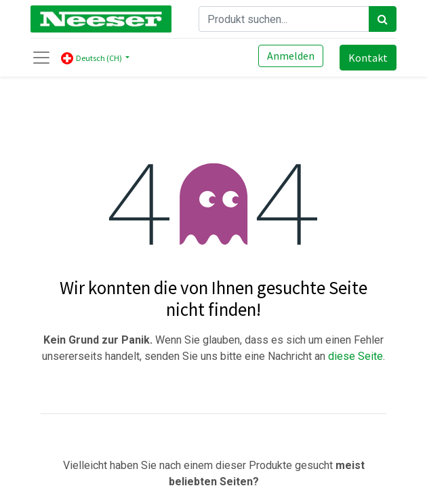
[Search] (382, 19)
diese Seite (355, 356)
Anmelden (290, 55)
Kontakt (368, 57)
